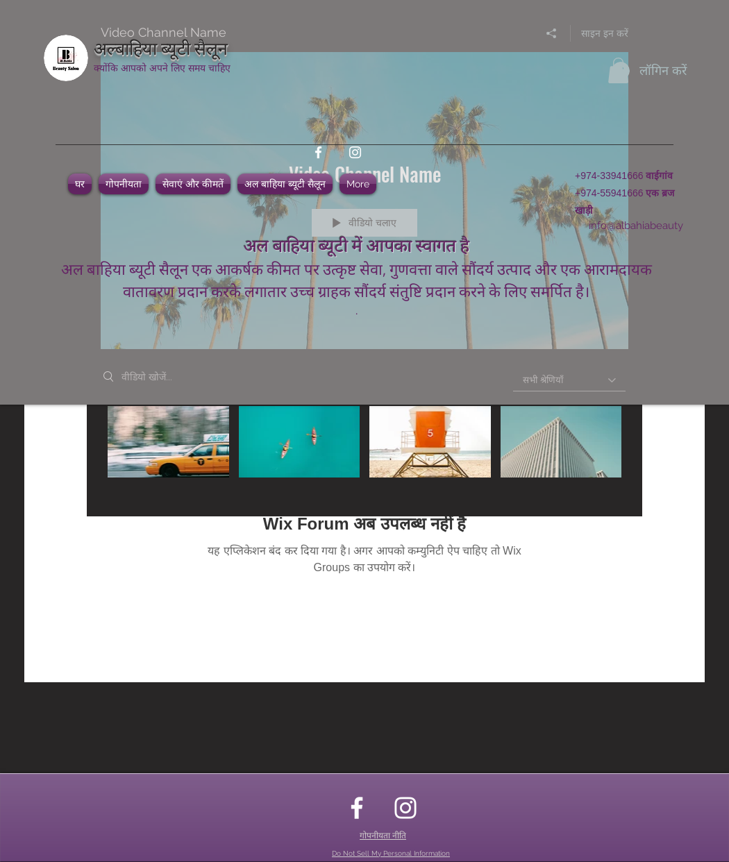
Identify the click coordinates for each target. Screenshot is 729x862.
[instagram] (355, 152)
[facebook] (318, 152)
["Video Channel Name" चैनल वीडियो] (364, 451)
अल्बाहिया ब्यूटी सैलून (161, 47)
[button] (618, 70)
